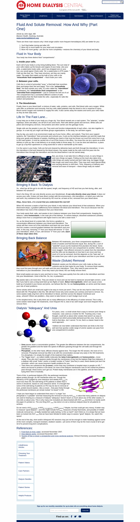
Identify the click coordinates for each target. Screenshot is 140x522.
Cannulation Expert (113, 494)
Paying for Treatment (27, 504)
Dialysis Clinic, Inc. (105, 473)
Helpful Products (114, 77)
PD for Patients (112, 511)
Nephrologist (111, 496)
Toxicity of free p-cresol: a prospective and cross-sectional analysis (47, 436)
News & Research (67, 490)
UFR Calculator (26, 493)
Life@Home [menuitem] (43, 16)
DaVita (101, 470)
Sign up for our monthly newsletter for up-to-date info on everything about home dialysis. (70, 446)
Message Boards (109, 490)
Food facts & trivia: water (31, 432)
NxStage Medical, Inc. (82, 470)
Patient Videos (113, 44)
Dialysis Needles (114, 61)
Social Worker (111, 501)
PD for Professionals (113, 513)
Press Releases (68, 502)
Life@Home (44, 490)
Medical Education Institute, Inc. (76, 521)
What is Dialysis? (26, 497)
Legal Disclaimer (89, 498)
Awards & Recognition (90, 495)
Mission (87, 504)
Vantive (102, 477)
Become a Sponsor (44, 474)
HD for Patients (112, 508)
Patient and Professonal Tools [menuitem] (114, 16)
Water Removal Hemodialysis (29, 495)
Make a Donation (89, 500)
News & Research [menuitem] (96, 16)
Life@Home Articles (112, 28)
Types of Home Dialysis (28, 498)
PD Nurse (110, 498)
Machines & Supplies (27, 500)
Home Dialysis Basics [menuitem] (25, 16)
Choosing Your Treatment (113, 36)
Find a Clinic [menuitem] (61, 16)
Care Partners (113, 53)
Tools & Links (25, 505)
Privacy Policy (88, 505)
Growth (86, 497)
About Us (85, 490)
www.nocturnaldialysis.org (28, 38)
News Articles (67, 498)
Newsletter (66, 500)
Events (65, 493)
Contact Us (87, 493)
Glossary (87, 507)
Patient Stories (113, 69)
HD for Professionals (113, 510)
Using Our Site (88, 502)
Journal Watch (67, 495)
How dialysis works (28, 434)
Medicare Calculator (27, 502)
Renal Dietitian (112, 500)
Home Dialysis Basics (27, 490)
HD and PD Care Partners (112, 505)
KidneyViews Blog (68, 497)
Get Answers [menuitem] (78, 16)
